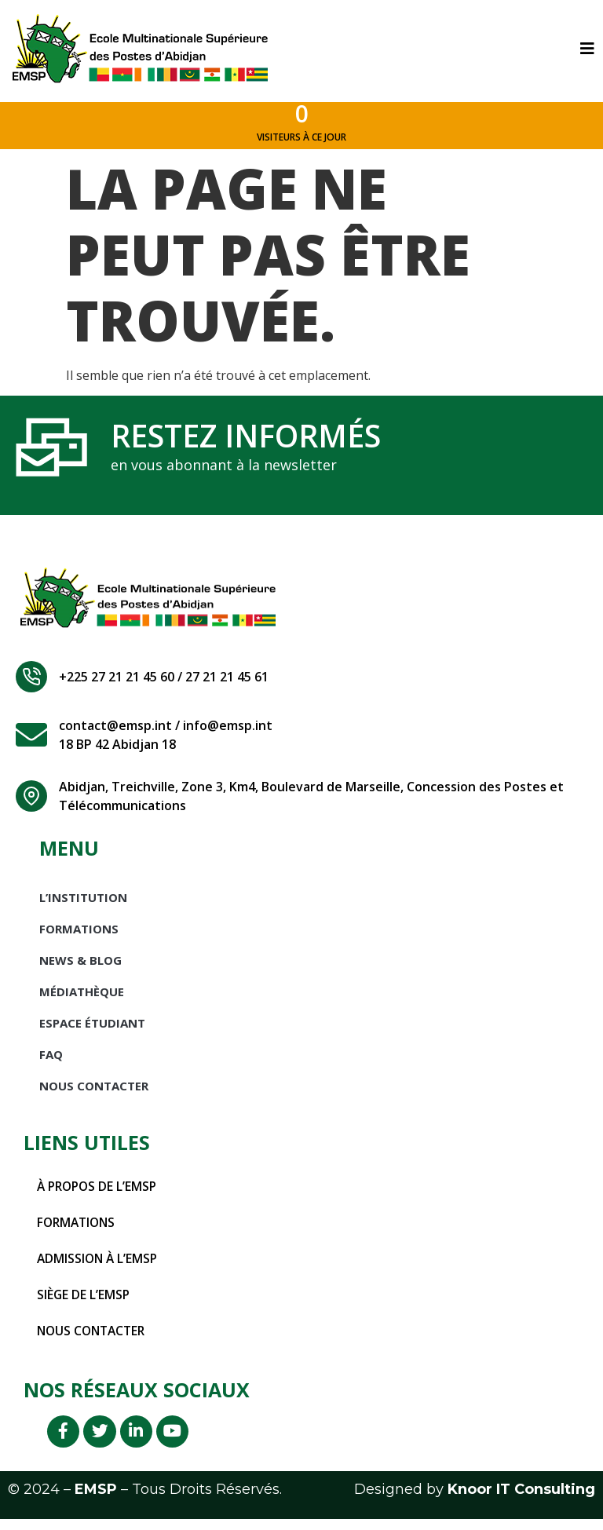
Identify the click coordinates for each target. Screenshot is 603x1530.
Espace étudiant (92, 1029)
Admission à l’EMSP (99, 1264)
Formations (79, 935)
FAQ (51, 1060)
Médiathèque (81, 998)
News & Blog (80, 966)
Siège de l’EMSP (84, 1300)
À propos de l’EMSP (99, 1192)
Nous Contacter (93, 1092)
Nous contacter (94, 1337)
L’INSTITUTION (83, 903)
